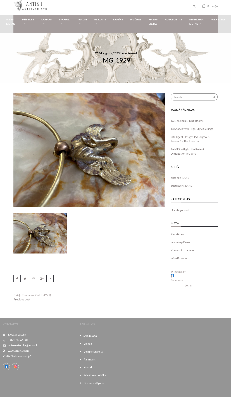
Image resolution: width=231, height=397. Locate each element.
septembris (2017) (182, 185)
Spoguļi (64, 22)
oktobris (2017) (180, 177)
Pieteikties (177, 234)
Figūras (136, 19)
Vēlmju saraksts (93, 351)
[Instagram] (15, 366)
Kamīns (118, 19)
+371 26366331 (18, 339)
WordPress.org (180, 258)
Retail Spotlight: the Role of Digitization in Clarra (187, 151)
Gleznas (100, 22)
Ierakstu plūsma (180, 242)
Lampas (46, 22)
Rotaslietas (173, 19)
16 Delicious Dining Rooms (187, 120)
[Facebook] (6, 366)
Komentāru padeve (182, 250)
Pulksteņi (218, 19)
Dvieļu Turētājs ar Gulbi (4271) (32, 295)
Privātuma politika (95, 375)
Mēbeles (28, 22)
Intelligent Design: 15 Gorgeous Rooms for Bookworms (190, 139)
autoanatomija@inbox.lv (23, 345)
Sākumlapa (90, 335)
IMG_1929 (115, 60)
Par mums (90, 359)
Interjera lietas (196, 22)
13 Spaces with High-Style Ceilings (192, 128)
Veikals (88, 343)
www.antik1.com (18, 350)
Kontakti (89, 367)
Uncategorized (180, 210)
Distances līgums (94, 383)
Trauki (82, 22)
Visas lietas (10, 21)
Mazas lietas (153, 24)
